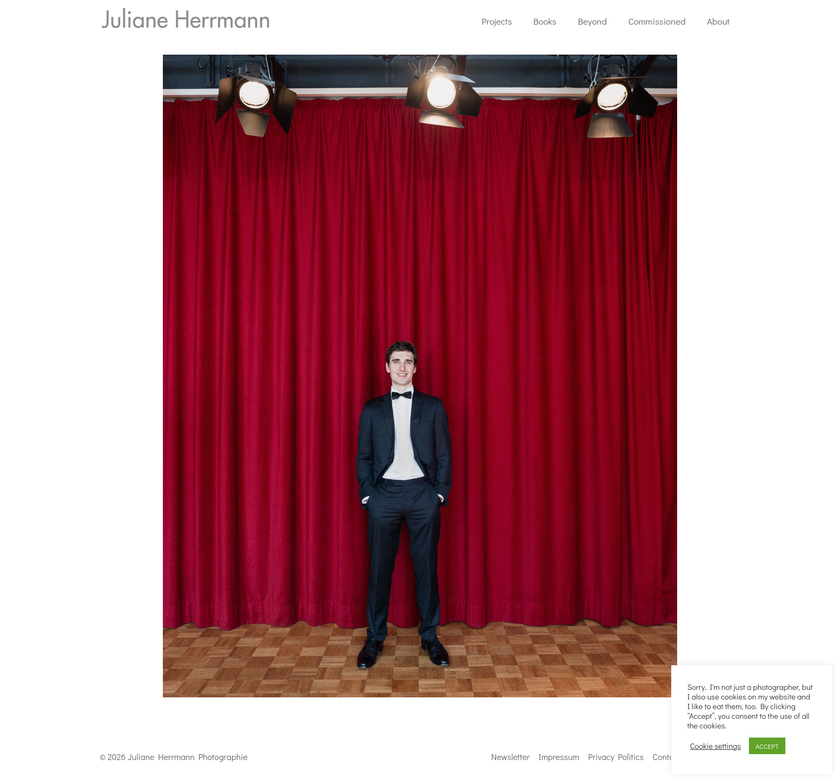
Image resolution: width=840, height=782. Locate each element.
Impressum (558, 756)
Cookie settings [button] (715, 746)
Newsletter (510, 756)
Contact (666, 756)
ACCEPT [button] (767, 745)
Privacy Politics (616, 756)
